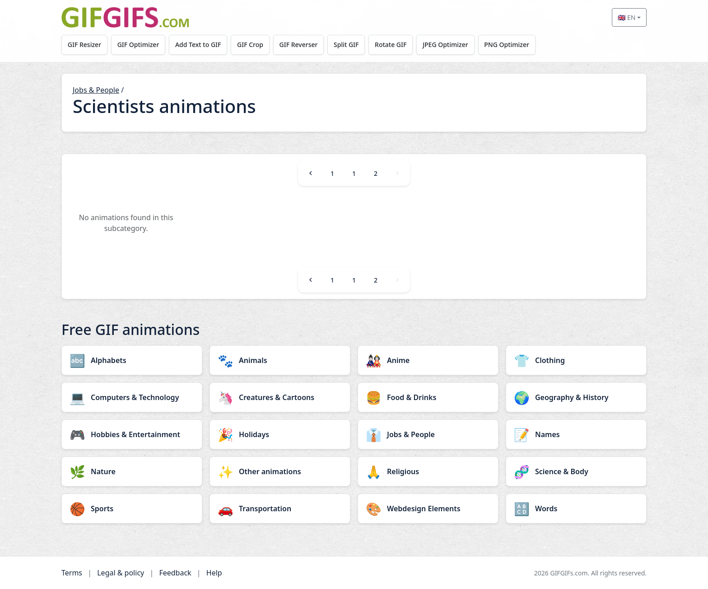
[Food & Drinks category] (428, 397)
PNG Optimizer (506, 44)
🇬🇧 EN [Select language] (626, 17)
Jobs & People (96, 90)
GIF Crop (250, 44)
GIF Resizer (84, 44)
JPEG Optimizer (445, 44)
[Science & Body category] (576, 471)
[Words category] (576, 508)
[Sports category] (132, 508)
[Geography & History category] (576, 397)
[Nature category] (132, 471)
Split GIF (346, 44)
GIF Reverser (298, 44)
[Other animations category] (280, 471)
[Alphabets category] (132, 360)
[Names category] (576, 434)
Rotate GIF (390, 44)
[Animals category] (280, 360)
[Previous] (311, 173)
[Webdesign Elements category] (428, 508)
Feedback (175, 573)
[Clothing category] (576, 360)
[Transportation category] (280, 508)
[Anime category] (428, 360)
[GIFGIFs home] (125, 17)
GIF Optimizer (138, 44)
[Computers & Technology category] (132, 397)
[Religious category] (428, 471)
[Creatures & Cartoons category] (280, 397)
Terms (71, 573)
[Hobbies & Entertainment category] (132, 434)
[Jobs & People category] (428, 434)
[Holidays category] (280, 434)
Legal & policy (120, 573)
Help (214, 573)
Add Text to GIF (198, 44)
